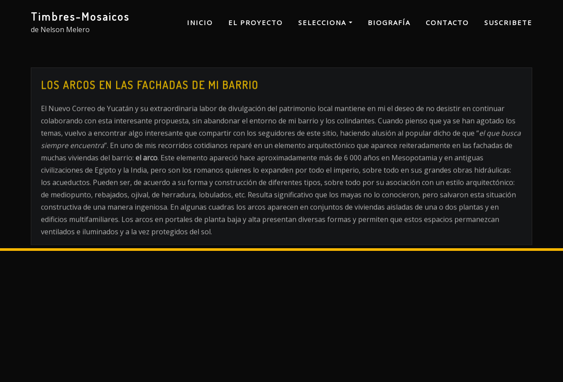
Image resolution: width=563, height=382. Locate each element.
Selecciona (325, 22)
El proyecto (255, 22)
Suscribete (508, 22)
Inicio (200, 22)
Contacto (447, 22)
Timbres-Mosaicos (80, 16)
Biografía (389, 22)
